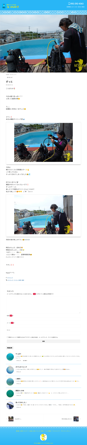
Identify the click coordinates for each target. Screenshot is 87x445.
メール (11, 322)
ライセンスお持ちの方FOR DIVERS (33, 12)
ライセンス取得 (17, 280)
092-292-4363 (76, 4)
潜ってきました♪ (21, 402)
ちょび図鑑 (48, 430)
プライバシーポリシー (66, 430)
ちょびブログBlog (60, 12)
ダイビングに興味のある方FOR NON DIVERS (20, 12)
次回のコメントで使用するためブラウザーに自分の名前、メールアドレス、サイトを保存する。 (33, 337)
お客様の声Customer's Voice (47, 12)
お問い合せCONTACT (73, 12)
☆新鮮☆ (18, 378)
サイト (8, 329)
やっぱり (18, 353)
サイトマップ (56, 430)
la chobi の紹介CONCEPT (7, 12)
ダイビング (10, 277)
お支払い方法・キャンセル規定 (36, 430)
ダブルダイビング (21, 366)
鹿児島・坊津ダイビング (21, 430)
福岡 (23, 280)
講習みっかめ (20, 390)
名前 (10, 315)
